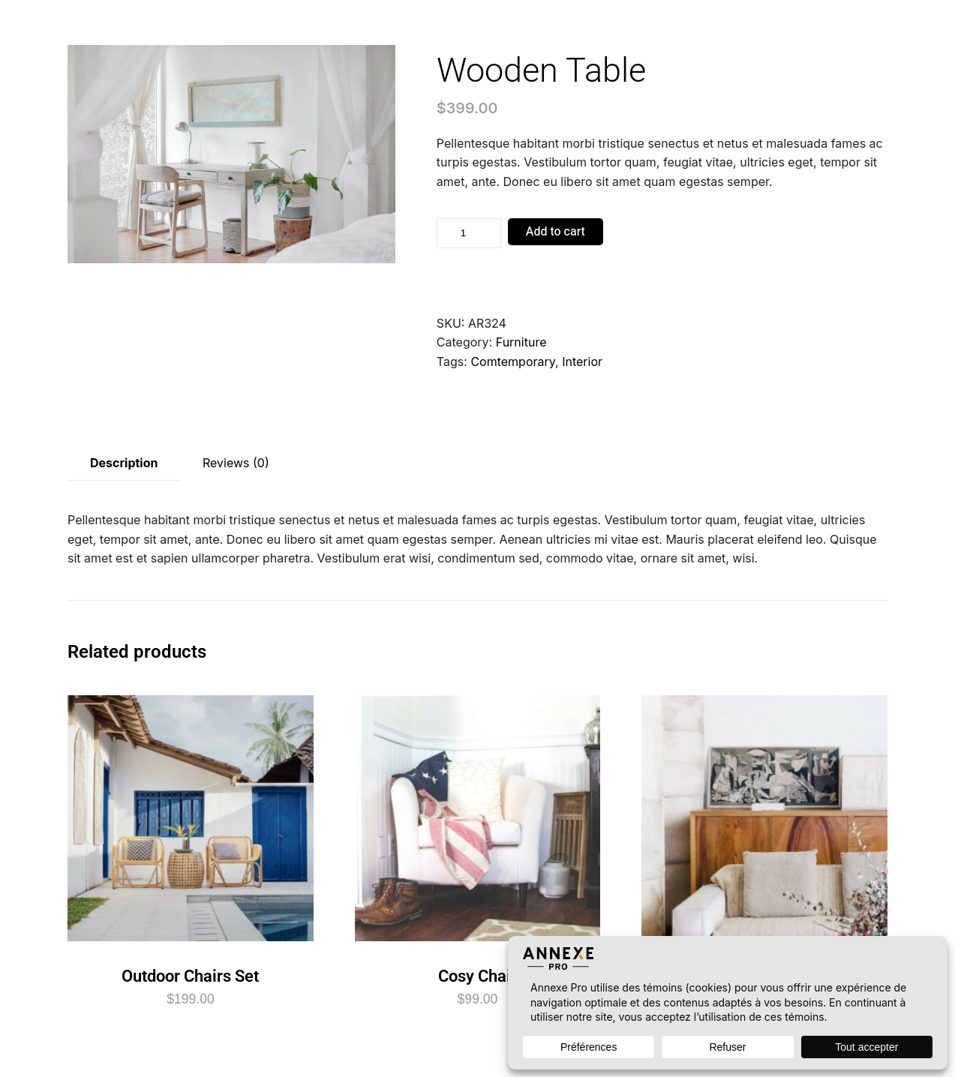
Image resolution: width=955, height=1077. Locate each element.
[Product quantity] (469, 233)
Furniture (521, 342)
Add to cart (555, 232)
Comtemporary (512, 361)
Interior (582, 361)
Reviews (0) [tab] (236, 462)
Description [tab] (124, 462)
